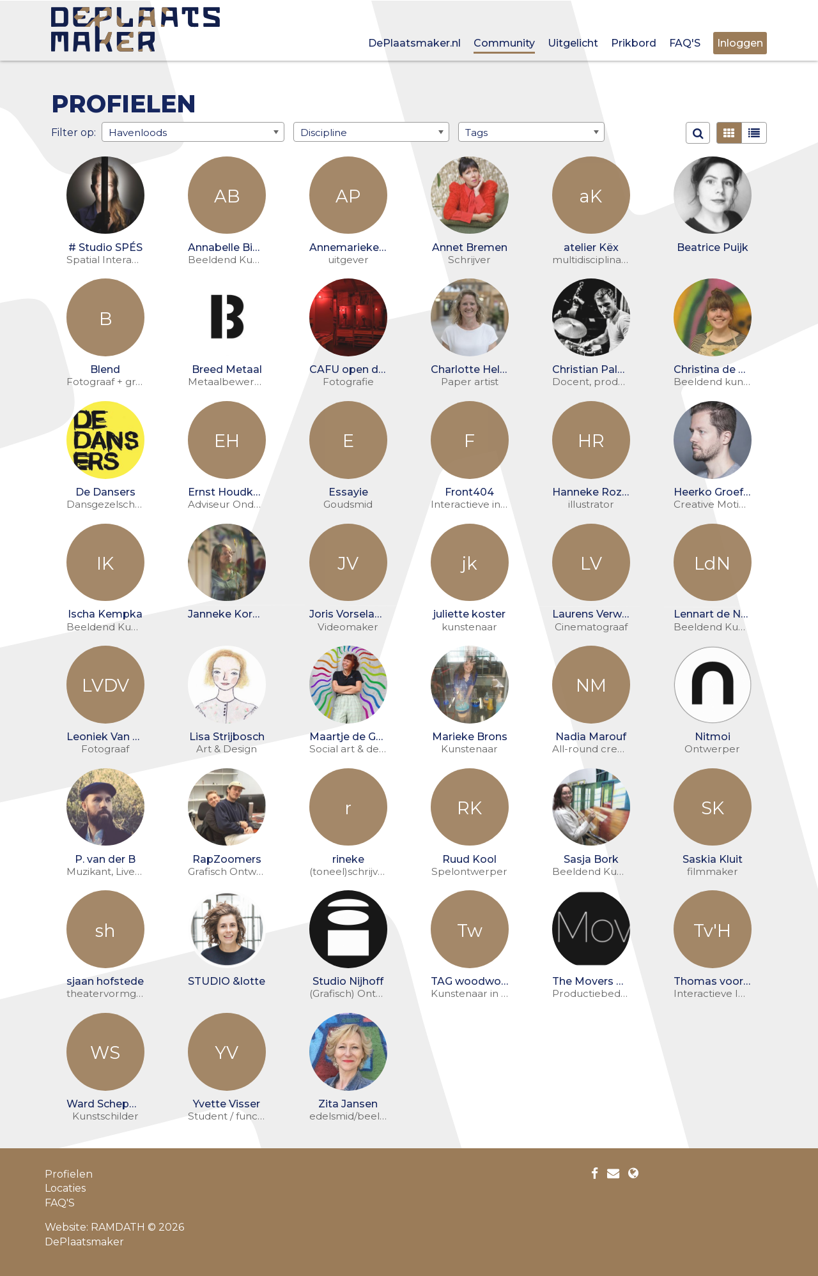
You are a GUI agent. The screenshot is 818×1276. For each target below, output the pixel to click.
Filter (64, 132)
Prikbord (633, 43)
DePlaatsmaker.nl (414, 43)
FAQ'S (684, 43)
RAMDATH (118, 1227)
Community (504, 43)
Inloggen (740, 43)
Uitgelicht (573, 43)
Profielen (69, 1174)
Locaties (65, 1188)
